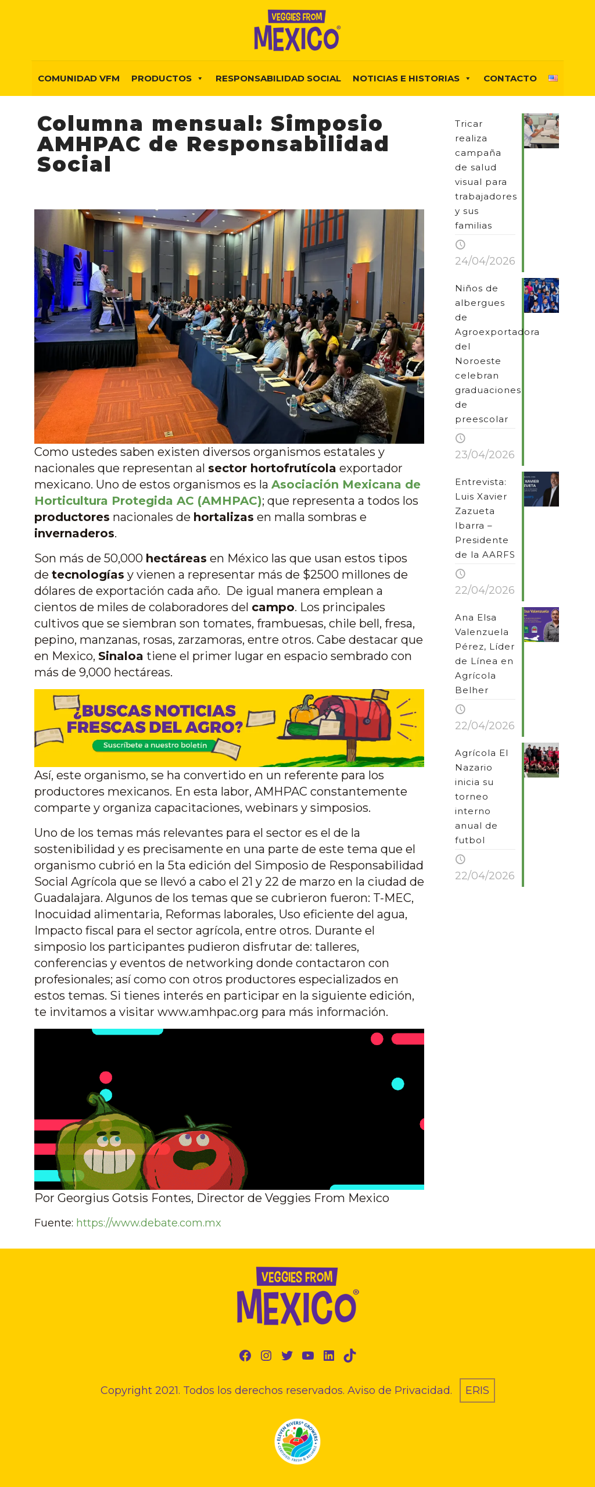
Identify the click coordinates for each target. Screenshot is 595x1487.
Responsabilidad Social (278, 78)
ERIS (477, 1390)
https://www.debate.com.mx (148, 1223)
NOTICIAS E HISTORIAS (412, 78)
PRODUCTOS (167, 78)
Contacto (510, 78)
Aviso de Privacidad (398, 1390)
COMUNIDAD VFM (79, 78)
